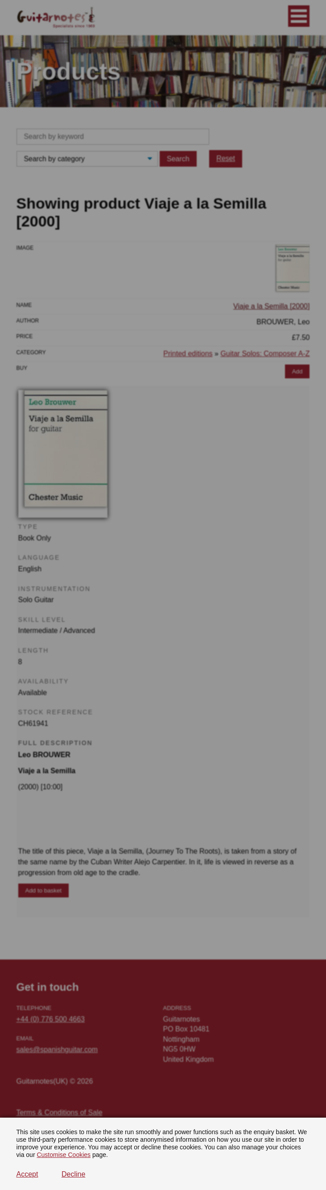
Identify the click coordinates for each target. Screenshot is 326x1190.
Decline (73, 1174)
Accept (27, 1174)
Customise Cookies (64, 1154)
